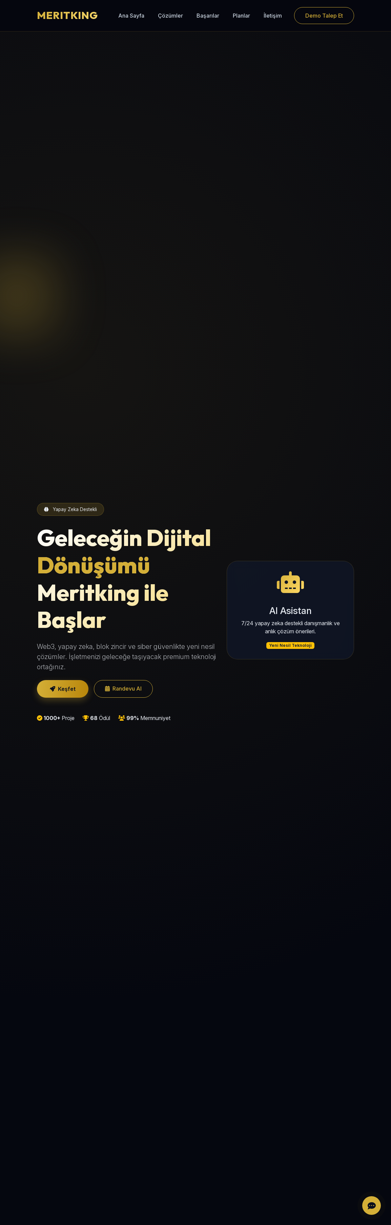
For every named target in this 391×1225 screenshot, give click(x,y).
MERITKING (67, 15)
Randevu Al (123, 688)
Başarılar (208, 15)
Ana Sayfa (131, 15)
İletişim (273, 15)
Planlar (241, 15)
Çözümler (170, 15)
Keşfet (63, 688)
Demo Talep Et (324, 15)
